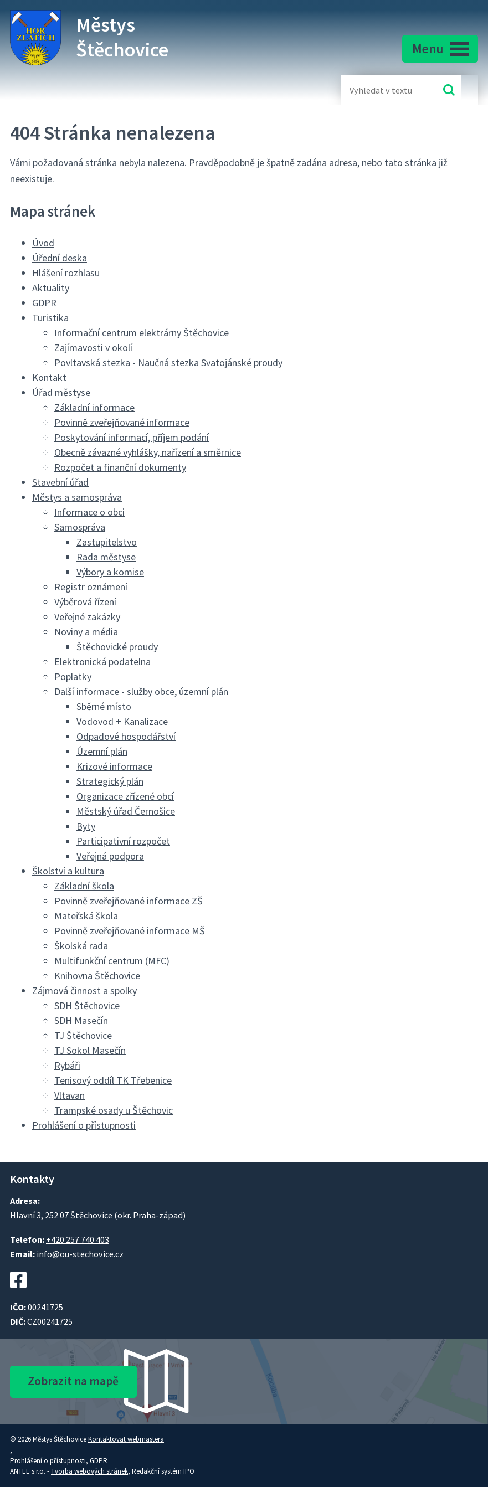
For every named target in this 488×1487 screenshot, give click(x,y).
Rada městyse (106, 556)
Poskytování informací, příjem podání (131, 437)
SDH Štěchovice (87, 1005)
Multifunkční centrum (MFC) (111, 960)
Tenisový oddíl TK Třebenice (113, 1080)
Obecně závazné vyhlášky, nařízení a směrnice (147, 452)
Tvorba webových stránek (89, 1471)
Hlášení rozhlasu (66, 272)
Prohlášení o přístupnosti (84, 1125)
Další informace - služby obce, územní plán (141, 691)
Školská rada (81, 945)
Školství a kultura (68, 871)
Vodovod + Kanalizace (122, 721)
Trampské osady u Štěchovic (113, 1110)
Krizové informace (114, 766)
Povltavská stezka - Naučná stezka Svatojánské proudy (168, 362)
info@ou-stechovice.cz (80, 1253)
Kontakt (49, 377)
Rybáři (67, 1065)
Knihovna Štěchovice (97, 975)
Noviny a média (86, 631)
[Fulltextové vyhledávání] (385, 90)
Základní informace (94, 407)
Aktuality (50, 287)
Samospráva (79, 527)
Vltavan (69, 1095)
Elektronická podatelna (102, 661)
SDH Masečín (81, 1020)
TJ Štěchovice (83, 1035)
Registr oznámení (90, 586)
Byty (85, 826)
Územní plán (101, 751)
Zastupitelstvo (106, 542)
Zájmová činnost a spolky (84, 990)
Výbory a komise (110, 571)
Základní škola (84, 885)
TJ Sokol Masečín (90, 1050)
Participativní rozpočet (123, 841)
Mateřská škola (86, 915)
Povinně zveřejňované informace (121, 422)
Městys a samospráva (77, 497)
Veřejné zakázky (87, 616)
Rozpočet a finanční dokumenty (120, 467)
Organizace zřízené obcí (125, 796)
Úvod (43, 242)
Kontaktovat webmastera (126, 1439)
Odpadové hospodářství (126, 736)
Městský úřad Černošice (125, 811)
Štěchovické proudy (117, 646)
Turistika (50, 317)
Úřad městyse (61, 392)
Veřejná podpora (110, 856)
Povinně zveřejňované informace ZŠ (128, 900)
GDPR (44, 302)
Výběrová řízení (85, 601)
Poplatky (72, 676)
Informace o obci (89, 512)
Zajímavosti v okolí (93, 347)
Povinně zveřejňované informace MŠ (129, 930)
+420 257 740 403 (77, 1239)
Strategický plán (109, 781)
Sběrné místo (103, 706)
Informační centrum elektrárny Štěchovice (141, 332)
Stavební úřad (60, 482)
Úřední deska (59, 257)
